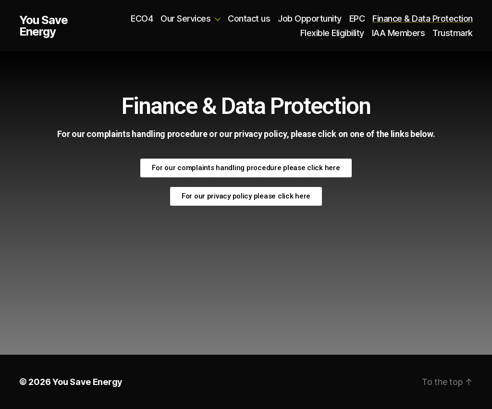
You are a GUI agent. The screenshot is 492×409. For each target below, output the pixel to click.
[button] (245, 168)
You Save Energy (43, 25)
